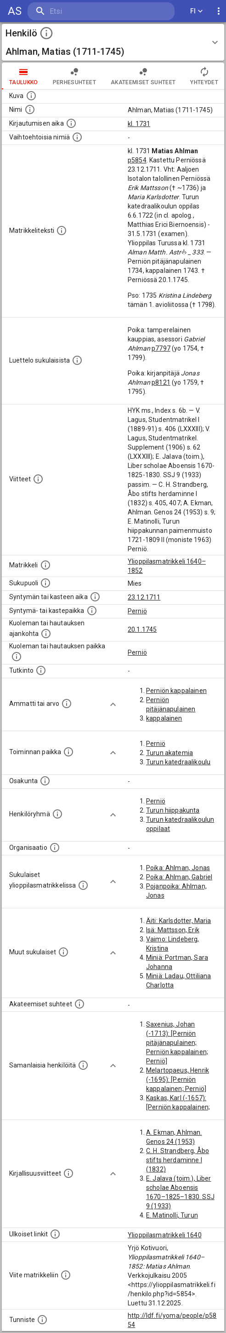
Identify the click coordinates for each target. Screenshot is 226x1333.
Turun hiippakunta (173, 810)
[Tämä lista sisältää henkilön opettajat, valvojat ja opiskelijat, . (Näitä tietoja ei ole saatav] (79, 1004)
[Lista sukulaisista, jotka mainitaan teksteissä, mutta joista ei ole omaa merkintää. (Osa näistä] (63, 952)
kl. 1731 (139, 123)
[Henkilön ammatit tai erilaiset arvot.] (66, 703)
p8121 (161, 382)
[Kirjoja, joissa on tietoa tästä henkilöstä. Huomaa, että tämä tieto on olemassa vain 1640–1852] (68, 1173)
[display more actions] (218, 11)
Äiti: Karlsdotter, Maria (178, 920)
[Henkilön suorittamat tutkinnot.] (41, 670)
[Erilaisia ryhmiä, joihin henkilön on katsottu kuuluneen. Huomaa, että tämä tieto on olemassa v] (57, 814)
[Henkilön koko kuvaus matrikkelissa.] (61, 230)
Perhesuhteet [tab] (74, 76)
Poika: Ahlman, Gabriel (179, 877)
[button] (113, 42)
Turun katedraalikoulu (178, 762)
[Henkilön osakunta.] (45, 780)
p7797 (161, 348)
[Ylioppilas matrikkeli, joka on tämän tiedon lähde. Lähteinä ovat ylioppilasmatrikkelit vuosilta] (45, 565)
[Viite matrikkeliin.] (65, 1275)
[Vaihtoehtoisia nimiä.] (77, 137)
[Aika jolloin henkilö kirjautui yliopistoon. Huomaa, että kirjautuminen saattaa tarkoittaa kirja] (71, 123)
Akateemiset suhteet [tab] (143, 76)
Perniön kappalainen (176, 690)
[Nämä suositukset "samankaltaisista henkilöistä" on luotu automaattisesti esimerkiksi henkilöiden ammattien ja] (83, 1065)
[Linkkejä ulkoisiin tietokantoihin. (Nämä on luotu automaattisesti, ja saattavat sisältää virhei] (55, 1234)
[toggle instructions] (46, 33)
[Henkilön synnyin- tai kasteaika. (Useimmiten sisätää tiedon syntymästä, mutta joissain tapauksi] (95, 596)
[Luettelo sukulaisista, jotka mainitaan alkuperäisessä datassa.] (77, 360)
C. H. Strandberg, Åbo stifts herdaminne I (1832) (177, 1160)
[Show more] (113, 704)
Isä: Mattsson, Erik (172, 930)
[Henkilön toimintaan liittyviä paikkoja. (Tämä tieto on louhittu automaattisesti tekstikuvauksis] (68, 751)
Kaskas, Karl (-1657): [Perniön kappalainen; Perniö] (178, 1107)
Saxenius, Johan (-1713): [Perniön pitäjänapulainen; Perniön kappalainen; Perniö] (177, 1043)
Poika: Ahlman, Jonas (178, 867)
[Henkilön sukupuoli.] (45, 583)
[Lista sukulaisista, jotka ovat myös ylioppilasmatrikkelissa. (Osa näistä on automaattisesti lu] (83, 885)
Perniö (137, 611)
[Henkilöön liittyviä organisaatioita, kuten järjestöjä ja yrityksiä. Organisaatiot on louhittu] (54, 847)
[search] (82, 11)
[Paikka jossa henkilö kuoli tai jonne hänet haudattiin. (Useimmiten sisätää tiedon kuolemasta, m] (16, 656)
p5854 (137, 160)
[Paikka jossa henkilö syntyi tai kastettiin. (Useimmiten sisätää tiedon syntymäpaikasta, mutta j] (92, 610)
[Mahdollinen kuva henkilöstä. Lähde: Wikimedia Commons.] (31, 95)
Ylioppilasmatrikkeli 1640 (165, 1235)
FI (196, 11)
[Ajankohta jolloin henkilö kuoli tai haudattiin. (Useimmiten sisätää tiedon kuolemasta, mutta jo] (46, 633)
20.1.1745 (142, 629)
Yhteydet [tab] (204, 76)
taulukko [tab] (23, 76)
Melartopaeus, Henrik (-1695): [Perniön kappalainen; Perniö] (177, 1079)
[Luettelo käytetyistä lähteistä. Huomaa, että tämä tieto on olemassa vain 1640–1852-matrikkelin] (38, 479)
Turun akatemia (169, 752)
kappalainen (164, 718)
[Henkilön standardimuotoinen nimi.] (30, 109)
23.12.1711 (144, 597)
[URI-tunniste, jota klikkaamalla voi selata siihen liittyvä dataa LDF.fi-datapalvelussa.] (42, 1319)
